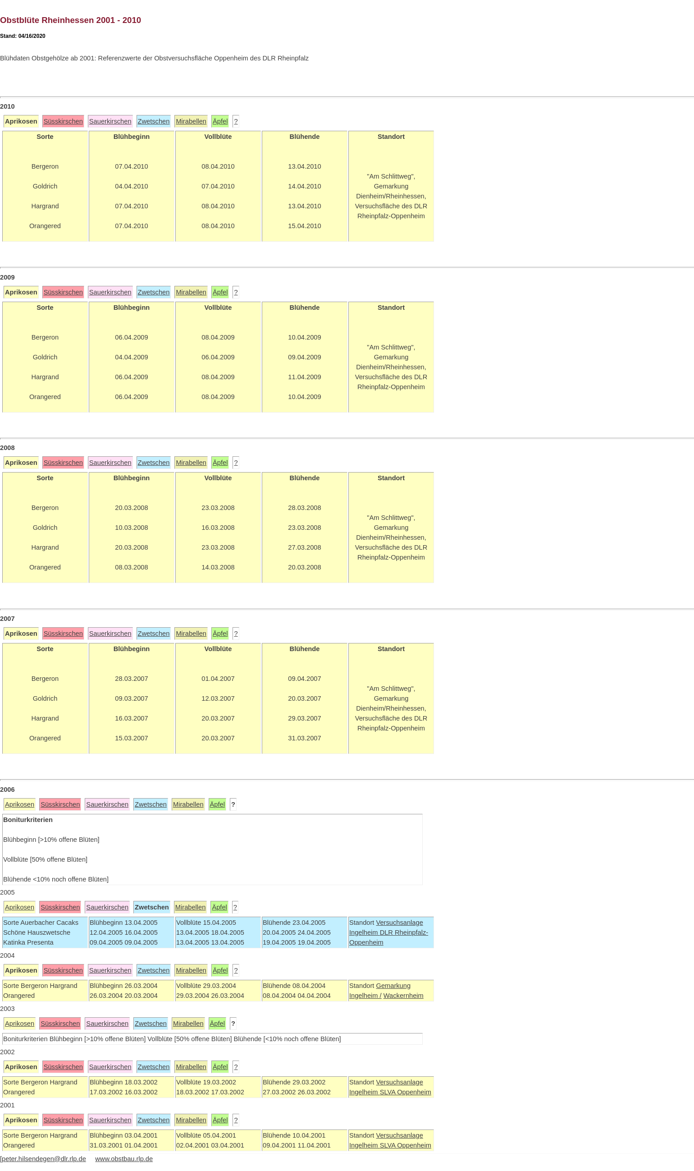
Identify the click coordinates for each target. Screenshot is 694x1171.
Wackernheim (404, 995)
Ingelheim (364, 932)
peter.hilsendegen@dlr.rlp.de (44, 1158)
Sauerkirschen (110, 121)
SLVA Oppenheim (405, 1092)
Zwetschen (154, 121)
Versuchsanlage (399, 922)
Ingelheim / (365, 995)
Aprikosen (19, 804)
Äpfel (220, 121)
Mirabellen (191, 121)
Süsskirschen (63, 121)
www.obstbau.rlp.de (124, 1158)
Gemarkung (393, 985)
